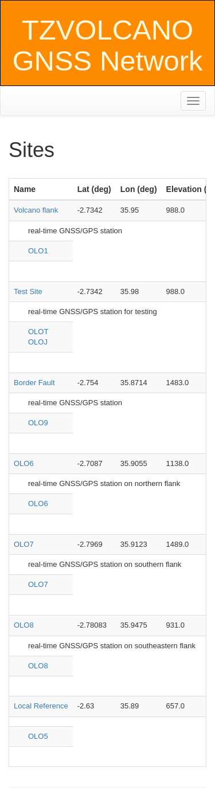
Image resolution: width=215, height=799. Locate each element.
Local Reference (41, 706)
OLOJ (38, 342)
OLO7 (24, 544)
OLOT (38, 331)
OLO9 (38, 422)
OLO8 (24, 625)
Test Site (28, 291)
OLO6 (24, 463)
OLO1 (38, 250)
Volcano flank (36, 210)
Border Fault (34, 382)
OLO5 (38, 736)
